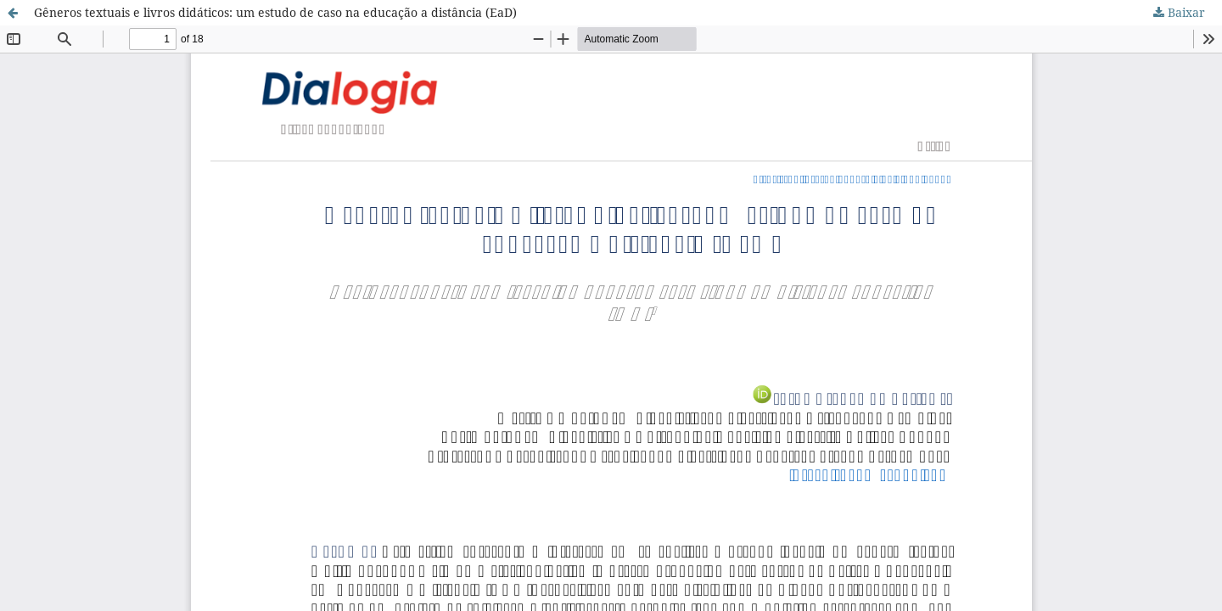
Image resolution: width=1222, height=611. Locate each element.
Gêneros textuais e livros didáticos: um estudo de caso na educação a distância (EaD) (275, 12)
